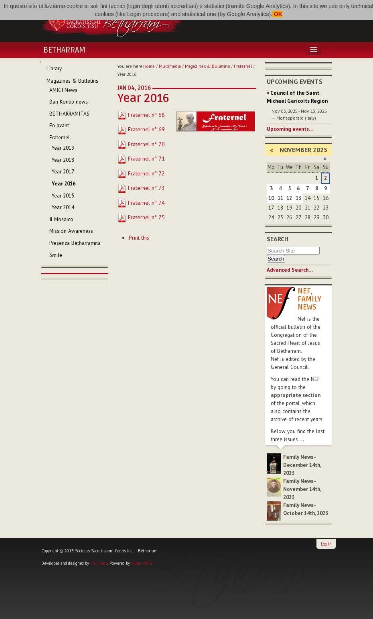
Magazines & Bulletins (207, 66)
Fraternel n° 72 (141, 173)
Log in (326, 544)
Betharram (64, 50)
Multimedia (170, 66)
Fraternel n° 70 (141, 144)
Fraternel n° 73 (141, 187)
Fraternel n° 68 (141, 114)
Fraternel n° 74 (141, 202)
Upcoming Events (294, 81)
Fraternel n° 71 (141, 158)
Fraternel (243, 66)
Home (149, 66)
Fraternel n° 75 (141, 217)
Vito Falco (99, 563)
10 (271, 198)
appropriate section (295, 395)
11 (280, 198)
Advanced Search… (290, 270)
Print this (139, 237)
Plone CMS (141, 563)
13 (298, 198)
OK (277, 14)
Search (277, 239)
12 (289, 198)
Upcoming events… (290, 129)
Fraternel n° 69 (141, 129)
